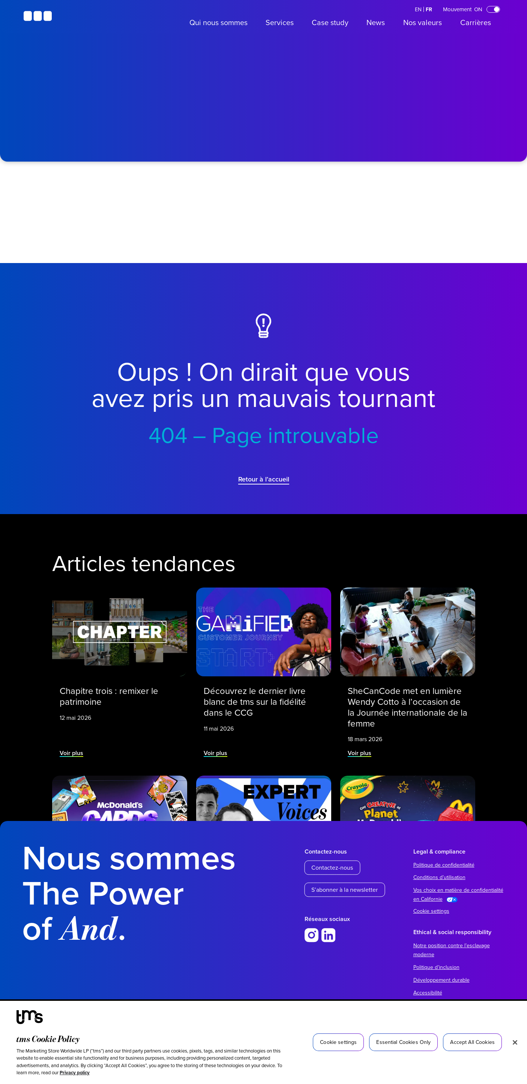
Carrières (475, 22)
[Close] (515, 1042)
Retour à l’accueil (263, 479)
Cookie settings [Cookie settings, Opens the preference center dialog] (338, 1042)
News (375, 22)
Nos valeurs (422, 22)
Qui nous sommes (218, 22)
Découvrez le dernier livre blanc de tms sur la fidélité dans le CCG (255, 699)
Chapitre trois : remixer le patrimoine (109, 694)
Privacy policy (75, 1072)
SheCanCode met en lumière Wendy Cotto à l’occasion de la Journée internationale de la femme (407, 704)
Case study (330, 22)
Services (280, 22)
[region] (263, 1042)
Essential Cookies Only (403, 1042)
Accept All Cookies (472, 1042)
